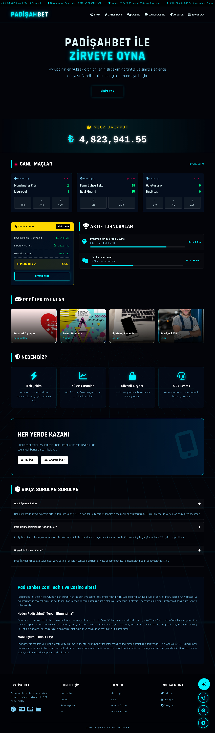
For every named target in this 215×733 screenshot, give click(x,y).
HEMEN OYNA (42, 276)
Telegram (167, 705)
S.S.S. (114, 699)
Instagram (168, 699)
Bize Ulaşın (116, 693)
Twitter (166, 693)
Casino (64, 699)
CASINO (133, 14)
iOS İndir (27, 460)
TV (62, 711)
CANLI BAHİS (114, 14)
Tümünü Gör (196, 164)
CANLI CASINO (155, 14)
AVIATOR (177, 14)
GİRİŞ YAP (107, 91)
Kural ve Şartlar (119, 705)
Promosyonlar (68, 705)
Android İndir (54, 460)
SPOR (95, 14)
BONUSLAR (196, 14)
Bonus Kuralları (119, 711)
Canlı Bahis (66, 693)
